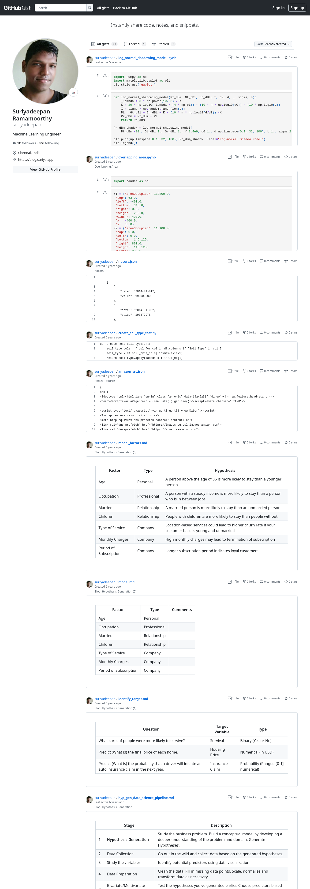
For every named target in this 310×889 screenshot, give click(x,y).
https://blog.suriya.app (35, 159)
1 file (233, 57)
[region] (191, 106)
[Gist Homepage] (17, 8)
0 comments (270, 57)
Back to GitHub (125, 8)
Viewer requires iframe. (191, 106)
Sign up (297, 7)
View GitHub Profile (45, 169)
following (48, 143)
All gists (103, 8)
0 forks (249, 57)
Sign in (279, 7)
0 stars (291, 57)
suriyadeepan (105, 58)
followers (25, 143)
